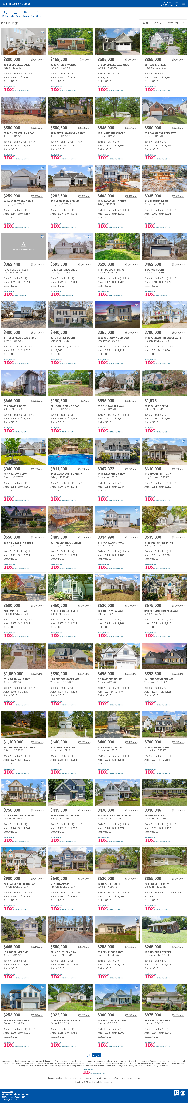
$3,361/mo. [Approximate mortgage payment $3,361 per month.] (84, 742)
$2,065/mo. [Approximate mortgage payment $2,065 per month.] (178, 674)
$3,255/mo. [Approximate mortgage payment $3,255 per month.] (131, 606)
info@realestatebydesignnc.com (15, 1094)
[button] (15, 14)
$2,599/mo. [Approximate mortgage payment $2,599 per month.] (131, 674)
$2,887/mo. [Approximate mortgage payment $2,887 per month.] (37, 128)
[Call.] (169, 2)
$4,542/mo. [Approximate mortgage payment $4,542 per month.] (178, 59)
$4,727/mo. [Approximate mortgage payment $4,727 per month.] (37, 879)
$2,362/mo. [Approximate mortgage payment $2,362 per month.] (84, 606)
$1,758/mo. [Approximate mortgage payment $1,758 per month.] (178, 196)
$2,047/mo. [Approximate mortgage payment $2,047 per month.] (84, 674)
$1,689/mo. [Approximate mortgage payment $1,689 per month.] (84, 1015)
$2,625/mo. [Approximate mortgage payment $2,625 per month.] (178, 128)
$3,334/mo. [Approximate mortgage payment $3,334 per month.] (178, 537)
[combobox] (168, 23)
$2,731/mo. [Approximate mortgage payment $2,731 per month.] (131, 264)
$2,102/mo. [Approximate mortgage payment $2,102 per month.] (37, 332)
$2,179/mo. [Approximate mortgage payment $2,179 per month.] (84, 810)
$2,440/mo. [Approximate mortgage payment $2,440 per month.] (37, 947)
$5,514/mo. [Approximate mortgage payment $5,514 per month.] (37, 674)
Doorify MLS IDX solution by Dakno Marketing (93, 1082)
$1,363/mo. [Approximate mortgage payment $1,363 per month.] (37, 196)
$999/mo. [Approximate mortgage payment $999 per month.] (85, 401)
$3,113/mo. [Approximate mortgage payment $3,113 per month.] (84, 264)
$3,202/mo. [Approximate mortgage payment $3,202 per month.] (178, 469)
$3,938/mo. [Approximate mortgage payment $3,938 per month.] (37, 810)
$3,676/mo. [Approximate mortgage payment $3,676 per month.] (178, 332)
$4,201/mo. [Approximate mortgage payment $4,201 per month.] (37, 59)
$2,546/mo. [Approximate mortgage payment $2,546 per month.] (84, 537)
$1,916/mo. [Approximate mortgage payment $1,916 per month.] (131, 332)
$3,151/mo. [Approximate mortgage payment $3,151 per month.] (37, 606)
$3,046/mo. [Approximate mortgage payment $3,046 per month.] (84, 947)
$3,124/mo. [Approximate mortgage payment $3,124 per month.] (131, 401)
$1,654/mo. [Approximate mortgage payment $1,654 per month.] (131, 537)
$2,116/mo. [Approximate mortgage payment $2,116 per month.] (131, 196)
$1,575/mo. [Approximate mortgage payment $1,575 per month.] (131, 1015)
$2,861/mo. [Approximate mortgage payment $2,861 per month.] (131, 128)
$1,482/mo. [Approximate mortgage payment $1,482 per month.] (84, 196)
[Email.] (169, 5)
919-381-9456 (7, 1092)
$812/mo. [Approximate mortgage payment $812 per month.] (85, 59)
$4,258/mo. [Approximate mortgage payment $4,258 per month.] (84, 469)
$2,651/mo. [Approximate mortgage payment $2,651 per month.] (131, 59)
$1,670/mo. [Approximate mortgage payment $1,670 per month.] (178, 810)
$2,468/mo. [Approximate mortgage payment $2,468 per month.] (131, 810)
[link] (5, 14)
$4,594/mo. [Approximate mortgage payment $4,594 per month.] (178, 1015)
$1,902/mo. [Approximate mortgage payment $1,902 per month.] (37, 264)
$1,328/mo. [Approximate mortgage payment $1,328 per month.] (131, 947)
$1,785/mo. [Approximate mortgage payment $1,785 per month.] (37, 469)
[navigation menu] (183, 3)
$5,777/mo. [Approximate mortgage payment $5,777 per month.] (37, 742)
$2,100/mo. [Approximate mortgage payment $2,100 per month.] (131, 742)
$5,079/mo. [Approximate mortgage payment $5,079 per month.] (131, 469)
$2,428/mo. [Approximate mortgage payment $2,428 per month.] (178, 264)
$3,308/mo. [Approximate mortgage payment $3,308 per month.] (131, 879)
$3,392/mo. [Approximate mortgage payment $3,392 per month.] (37, 401)
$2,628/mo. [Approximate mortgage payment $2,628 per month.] (84, 128)
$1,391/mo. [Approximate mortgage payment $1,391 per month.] (178, 947)
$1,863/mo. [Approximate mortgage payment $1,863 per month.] (178, 879)
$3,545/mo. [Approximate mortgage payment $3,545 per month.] (178, 606)
